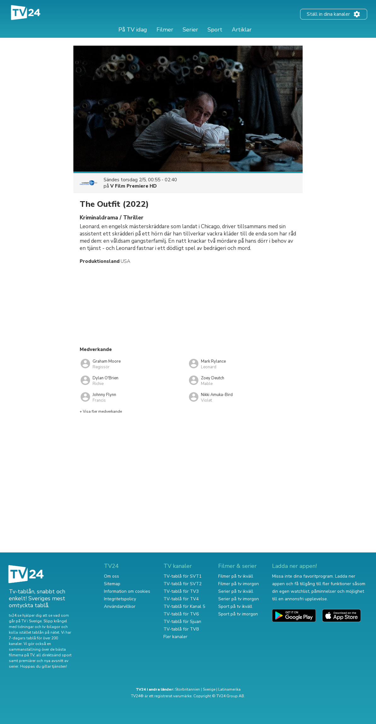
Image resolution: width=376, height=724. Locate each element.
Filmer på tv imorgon (238, 584)
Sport (215, 29)
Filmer (165, 29)
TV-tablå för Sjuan (182, 622)
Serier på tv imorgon (238, 599)
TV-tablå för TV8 (181, 629)
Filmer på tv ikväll (235, 576)
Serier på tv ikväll (235, 591)
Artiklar (242, 29)
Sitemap (112, 584)
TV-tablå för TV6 (181, 614)
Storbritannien (187, 689)
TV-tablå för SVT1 (182, 576)
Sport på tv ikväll (235, 606)
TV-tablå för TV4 (181, 599)
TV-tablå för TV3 (181, 591)
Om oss (111, 576)
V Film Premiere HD (133, 186)
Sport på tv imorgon (238, 614)
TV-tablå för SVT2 (182, 584)
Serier (190, 29)
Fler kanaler (175, 637)
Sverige (209, 689)
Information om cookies (127, 591)
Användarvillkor (119, 606)
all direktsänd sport (53, 655)
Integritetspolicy (120, 599)
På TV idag (132, 29)
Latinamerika (229, 689)
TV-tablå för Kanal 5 (184, 606)
